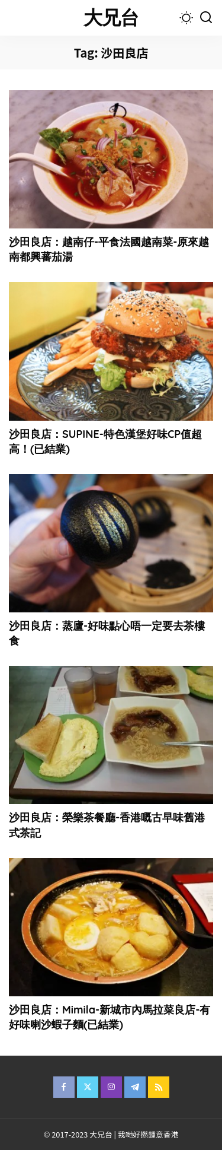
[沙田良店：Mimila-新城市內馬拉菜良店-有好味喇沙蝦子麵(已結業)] (111, 927)
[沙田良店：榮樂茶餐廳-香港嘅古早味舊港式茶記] (111, 735)
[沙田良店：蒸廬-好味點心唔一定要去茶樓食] (111, 543)
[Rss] (158, 1087)
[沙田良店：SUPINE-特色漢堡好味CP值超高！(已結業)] (111, 351)
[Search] (206, 18)
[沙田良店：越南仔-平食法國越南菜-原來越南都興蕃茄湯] (111, 159)
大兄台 (111, 17)
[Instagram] (111, 1087)
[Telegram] (135, 1087)
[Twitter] (87, 1087)
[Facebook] (64, 1087)
